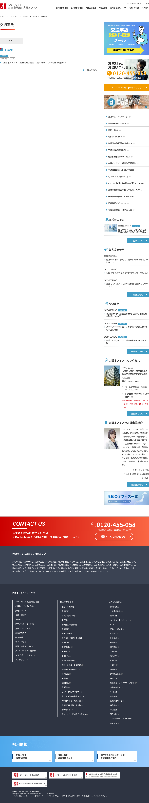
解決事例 (19, 637)
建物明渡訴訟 (115, 673)
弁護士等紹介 (91, 8)
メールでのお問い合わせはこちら (127, 87)
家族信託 (65, 682)
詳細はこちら (137, 413)
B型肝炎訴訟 (67, 633)
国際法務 (113, 696)
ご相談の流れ (115, 8)
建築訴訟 (113, 669)
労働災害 (65, 629)
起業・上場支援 (116, 629)
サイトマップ (20, 641)
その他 (11, 40)
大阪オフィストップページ (24, 592)
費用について (20, 610)
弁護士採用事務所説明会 (22, 756)
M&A (112, 624)
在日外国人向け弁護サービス (73, 696)
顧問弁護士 (114, 606)
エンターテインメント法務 (120, 718)
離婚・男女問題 (68, 606)
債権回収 (113, 678)
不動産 (112, 664)
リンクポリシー (21, 659)
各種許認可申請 (116, 700)
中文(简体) (139, 3)
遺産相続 (65, 642)
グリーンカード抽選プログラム (74, 714)
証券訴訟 (65, 673)
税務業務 (65, 687)
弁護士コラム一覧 (22, 628)
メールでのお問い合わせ (25, 650)
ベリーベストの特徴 (131, 8)
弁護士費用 (103, 8)
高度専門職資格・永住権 (71, 705)
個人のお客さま (62, 8)
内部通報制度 (115, 687)
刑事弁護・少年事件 (69, 615)
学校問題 (65, 655)
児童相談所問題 (68, 660)
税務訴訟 (113, 647)
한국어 (147, 3)
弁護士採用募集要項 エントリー (67, 756)
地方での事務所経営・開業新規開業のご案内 (113, 756)
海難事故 (65, 678)
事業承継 (113, 705)
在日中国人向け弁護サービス (73, 691)
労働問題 (65, 611)
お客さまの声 (20, 632)
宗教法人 (113, 723)
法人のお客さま (77, 8)
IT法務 (112, 633)
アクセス (145, 8)
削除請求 (65, 651)
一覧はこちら (137, 240)
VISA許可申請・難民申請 (71, 700)
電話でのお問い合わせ (24, 646)
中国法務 (113, 691)
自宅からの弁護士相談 (24, 623)
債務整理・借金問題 (69, 624)
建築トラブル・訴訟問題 (71, 664)
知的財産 (113, 660)
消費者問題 (66, 647)
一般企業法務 (115, 611)
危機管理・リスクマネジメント (122, 682)
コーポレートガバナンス (119, 620)
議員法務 (113, 714)
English (132, 3)
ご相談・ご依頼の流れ (24, 606)
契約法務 (113, 615)
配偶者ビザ (66, 709)
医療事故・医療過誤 (69, 669)
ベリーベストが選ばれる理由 (27, 601)
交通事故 (65, 620)
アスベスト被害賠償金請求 (72, 638)
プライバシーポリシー (24, 655)
